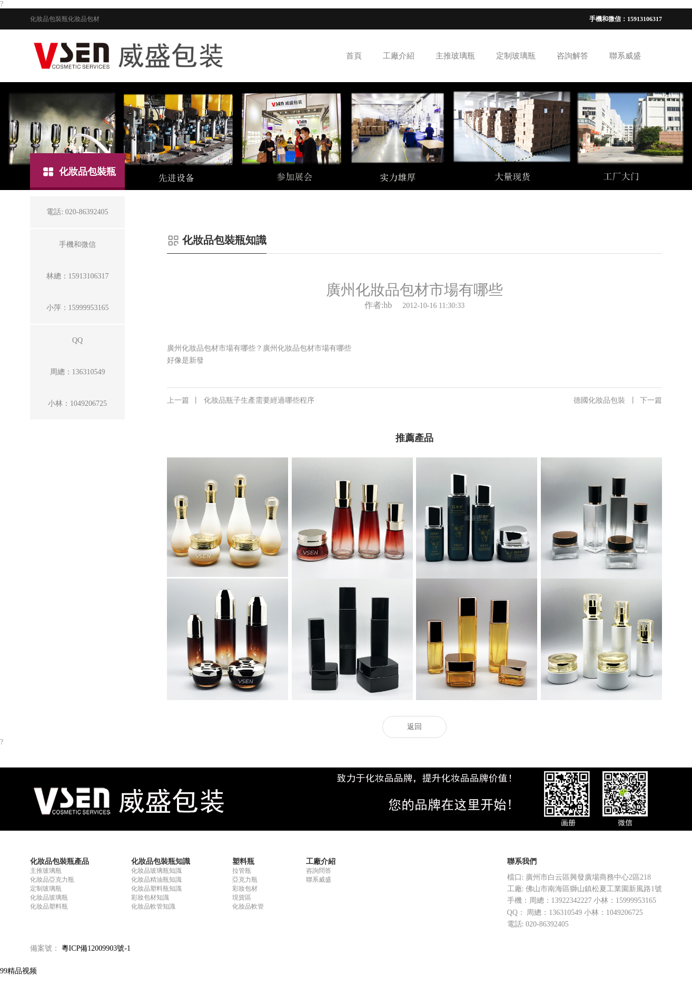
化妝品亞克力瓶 (52, 879)
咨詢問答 (318, 870)
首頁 (354, 56)
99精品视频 (18, 971)
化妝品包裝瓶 (49, 19)
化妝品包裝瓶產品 (59, 861)
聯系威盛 (625, 56)
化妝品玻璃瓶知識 (156, 870)
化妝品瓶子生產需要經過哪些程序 (240, 400)
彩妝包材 (245, 888)
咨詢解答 (572, 56)
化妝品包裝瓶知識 (160, 861)
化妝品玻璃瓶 (49, 897)
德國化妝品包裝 (618, 400)
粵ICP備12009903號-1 (96, 948)
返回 (414, 727)
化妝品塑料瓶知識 (156, 888)
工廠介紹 (398, 56)
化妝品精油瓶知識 (156, 879)
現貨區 (241, 897)
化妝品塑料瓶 (49, 906)
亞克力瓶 (245, 879)
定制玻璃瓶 (516, 56)
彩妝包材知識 (150, 897)
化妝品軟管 (248, 906)
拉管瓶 (241, 870)
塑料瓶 (243, 861)
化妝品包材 (84, 19)
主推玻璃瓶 (455, 56)
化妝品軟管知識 (153, 906)
